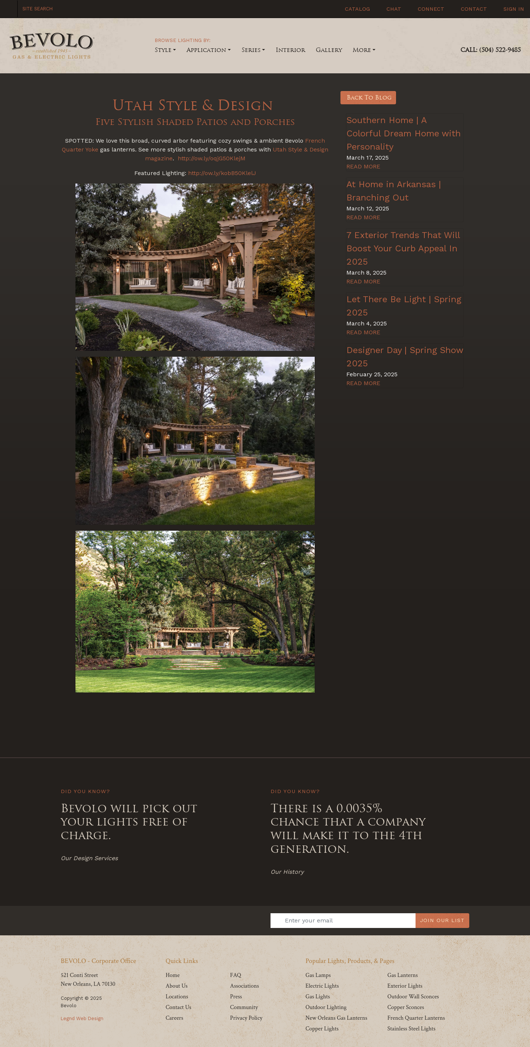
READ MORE (363, 166)
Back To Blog (368, 97)
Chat (393, 9)
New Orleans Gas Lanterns (336, 1018)
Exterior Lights (404, 986)
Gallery (329, 50)
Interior (290, 50)
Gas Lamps (318, 975)
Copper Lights (322, 1029)
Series (251, 50)
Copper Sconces (405, 1007)
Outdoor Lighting (326, 1007)
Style (163, 50)
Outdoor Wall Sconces (413, 997)
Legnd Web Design (82, 1018)
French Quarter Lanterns (416, 1018)
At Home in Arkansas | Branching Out (393, 191)
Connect (430, 9)
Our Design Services (89, 858)
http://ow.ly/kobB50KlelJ (222, 173)
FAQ (235, 975)
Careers (174, 1018)
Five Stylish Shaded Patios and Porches (195, 122)
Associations (244, 986)
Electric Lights (322, 986)
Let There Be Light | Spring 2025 (403, 306)
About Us (177, 986)
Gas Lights (317, 997)
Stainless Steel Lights (411, 1029)
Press (236, 997)
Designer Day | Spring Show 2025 (404, 357)
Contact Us (178, 1007)
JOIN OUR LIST (442, 920)
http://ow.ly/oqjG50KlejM (211, 158)
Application (206, 50)
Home (173, 975)
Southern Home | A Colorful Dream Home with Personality (403, 133)
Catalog (356, 9)
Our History (287, 871)
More (362, 50)
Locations (177, 997)
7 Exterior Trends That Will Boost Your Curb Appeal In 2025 (403, 248)
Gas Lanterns (402, 975)
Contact (473, 9)
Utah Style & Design (195, 105)
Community (244, 1007)
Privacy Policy (246, 1018)
